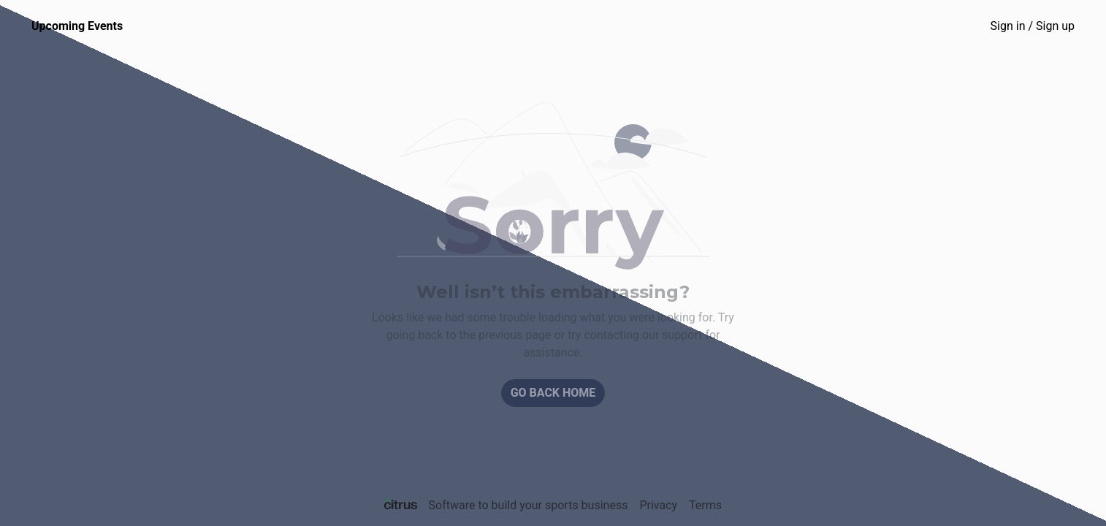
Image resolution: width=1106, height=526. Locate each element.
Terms (705, 505)
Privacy (658, 505)
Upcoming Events (77, 26)
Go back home (553, 393)
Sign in (1033, 26)
